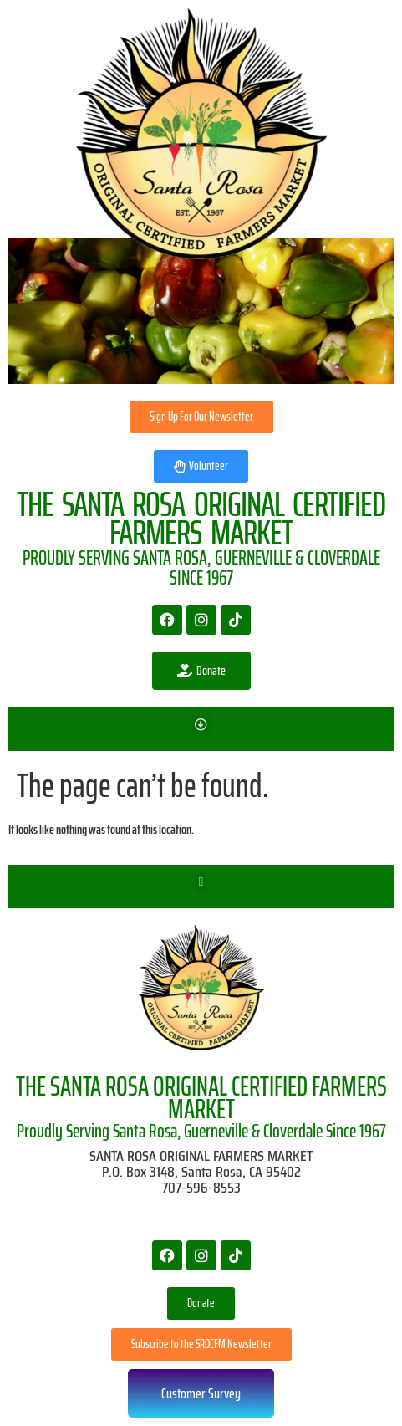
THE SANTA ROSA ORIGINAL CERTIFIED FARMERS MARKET (201, 1098)
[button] (201, 724)
